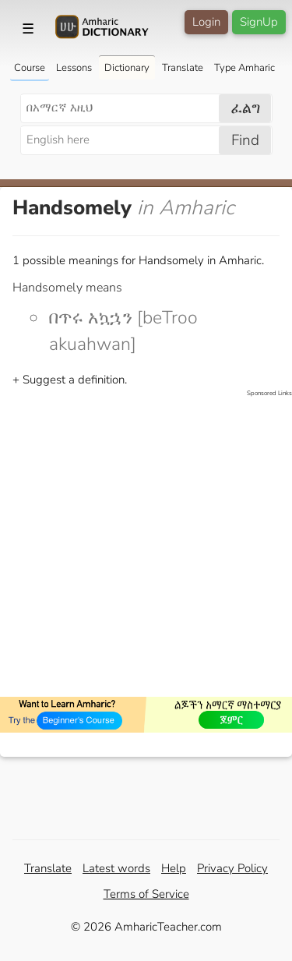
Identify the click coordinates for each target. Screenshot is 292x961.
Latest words (116, 868)
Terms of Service (146, 894)
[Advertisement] (146, 544)
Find (245, 140)
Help (173, 868)
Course (29, 68)
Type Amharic (244, 68)
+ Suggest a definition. (69, 379)
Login (206, 22)
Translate (182, 68)
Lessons (74, 68)
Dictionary (127, 68)
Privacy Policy (232, 868)
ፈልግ (245, 108)
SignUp (259, 22)
